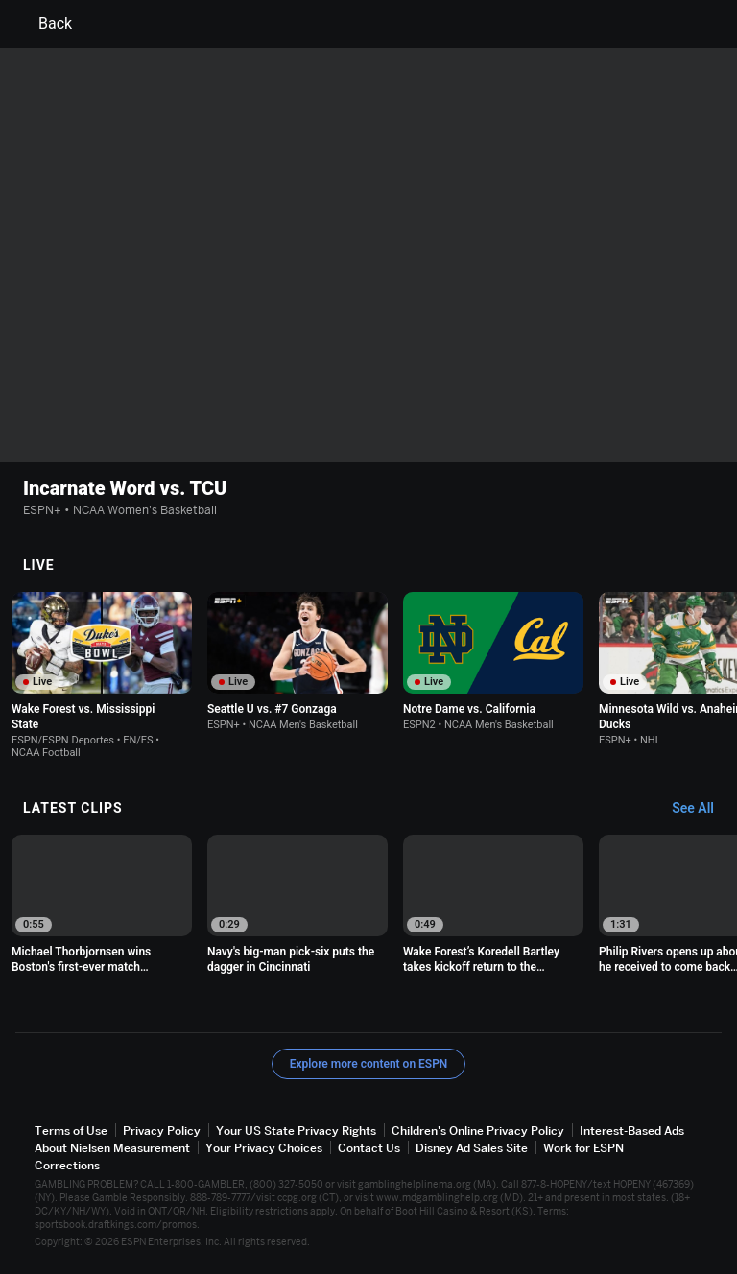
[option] (102, 675)
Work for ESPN (583, 1148)
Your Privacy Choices (263, 1148)
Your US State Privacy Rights (296, 1130)
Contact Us (369, 1148)
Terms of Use (71, 1130)
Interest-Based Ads (632, 1130)
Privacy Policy (162, 1130)
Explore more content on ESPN (369, 1064)
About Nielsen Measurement (112, 1148)
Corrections (67, 1165)
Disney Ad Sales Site (472, 1148)
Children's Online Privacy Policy (478, 1130)
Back (43, 23)
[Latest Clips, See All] (702, 808)
